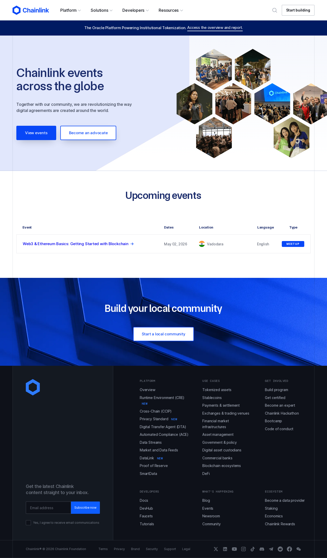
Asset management (217, 434)
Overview (147, 390)
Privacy (119, 549)
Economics (274, 516)
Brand (135, 549)
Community (211, 524)
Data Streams (151, 442)
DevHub (146, 508)
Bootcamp (273, 421)
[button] (70, 10)
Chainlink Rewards (280, 524)
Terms (103, 549)
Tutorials (147, 524)
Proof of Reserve (154, 465)
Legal (186, 549)
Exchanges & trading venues (225, 413)
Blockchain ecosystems (221, 465)
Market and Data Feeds (159, 450)
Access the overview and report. (215, 27)
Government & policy (219, 442)
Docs (144, 500)
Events (207, 508)
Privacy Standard (158, 419)
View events (36, 132)
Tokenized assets (216, 390)
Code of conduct (279, 429)
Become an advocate (88, 132)
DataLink (151, 458)
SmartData (148, 473)
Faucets (146, 516)
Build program (276, 390)
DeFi (205, 473)
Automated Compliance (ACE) (164, 434)
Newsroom (211, 516)
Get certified (275, 397)
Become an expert (280, 405)
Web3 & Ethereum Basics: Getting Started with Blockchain (76, 243)
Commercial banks (217, 458)
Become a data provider (285, 500)
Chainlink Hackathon (282, 413)
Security (152, 549)
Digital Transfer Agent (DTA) (163, 427)
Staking (271, 508)
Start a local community (163, 334)
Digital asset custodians (221, 450)
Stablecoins (211, 397)
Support (170, 549)
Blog (206, 500)
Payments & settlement (221, 405)
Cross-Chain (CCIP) (156, 411)
